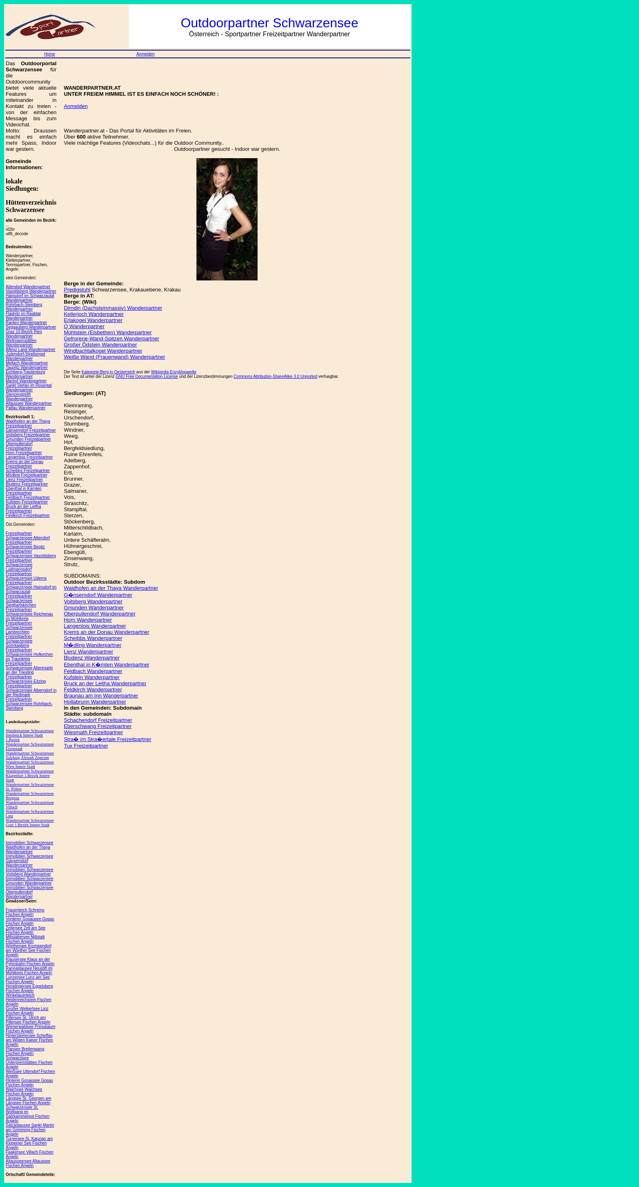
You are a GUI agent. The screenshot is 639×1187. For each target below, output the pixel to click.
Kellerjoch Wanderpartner (94, 314)
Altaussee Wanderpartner (29, 403)
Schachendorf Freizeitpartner (98, 720)
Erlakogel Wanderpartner (93, 320)
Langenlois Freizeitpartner (29, 457)
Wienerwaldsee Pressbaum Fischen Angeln (30, 1028)
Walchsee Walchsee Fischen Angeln (24, 1091)
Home (49, 54)
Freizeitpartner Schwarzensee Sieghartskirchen (21, 600)
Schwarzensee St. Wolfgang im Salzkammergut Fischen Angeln (27, 1114)
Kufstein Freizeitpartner (27, 502)
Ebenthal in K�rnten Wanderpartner (107, 665)
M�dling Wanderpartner (92, 645)
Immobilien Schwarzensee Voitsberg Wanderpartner (29, 871)
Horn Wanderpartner (88, 620)
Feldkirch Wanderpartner (93, 689)
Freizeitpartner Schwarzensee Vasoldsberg (31, 553)
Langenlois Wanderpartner (95, 626)
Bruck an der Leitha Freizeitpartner (23, 508)
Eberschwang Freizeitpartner (98, 726)
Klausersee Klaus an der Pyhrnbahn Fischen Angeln (30, 961)
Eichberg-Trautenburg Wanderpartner (25, 374)
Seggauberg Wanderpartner (31, 327)
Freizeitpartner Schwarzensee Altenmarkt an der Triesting (29, 668)
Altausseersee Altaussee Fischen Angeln (28, 1163)
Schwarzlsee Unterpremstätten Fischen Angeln (29, 1062)
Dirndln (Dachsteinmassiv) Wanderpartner (113, 308)
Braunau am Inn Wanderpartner (101, 696)
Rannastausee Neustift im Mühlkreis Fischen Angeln (29, 970)
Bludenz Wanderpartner (92, 658)
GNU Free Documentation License (147, 376)
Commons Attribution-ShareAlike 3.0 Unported (275, 376)
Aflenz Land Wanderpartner (30, 349)
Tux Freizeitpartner (86, 746)
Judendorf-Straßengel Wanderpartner (25, 356)
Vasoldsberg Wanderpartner (31, 291)
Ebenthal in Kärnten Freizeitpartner (24, 490)
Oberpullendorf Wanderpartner (100, 614)
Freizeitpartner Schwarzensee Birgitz (25, 544)
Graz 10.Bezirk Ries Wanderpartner (24, 333)
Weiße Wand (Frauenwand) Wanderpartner (114, 357)
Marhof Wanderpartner (26, 381)
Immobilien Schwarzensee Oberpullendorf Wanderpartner (29, 892)
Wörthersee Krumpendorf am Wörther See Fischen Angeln (28, 950)
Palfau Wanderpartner (25, 408)
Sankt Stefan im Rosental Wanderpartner (29, 387)
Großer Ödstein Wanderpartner (100, 345)
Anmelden (146, 54)
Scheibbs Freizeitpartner (28, 470)
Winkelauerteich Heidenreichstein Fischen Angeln (28, 999)
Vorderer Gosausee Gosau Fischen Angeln (30, 921)
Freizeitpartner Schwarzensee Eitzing (26, 679)
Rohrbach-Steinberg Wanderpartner (24, 306)
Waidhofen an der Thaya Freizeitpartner (28, 423)
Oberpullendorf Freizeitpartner (19, 445)
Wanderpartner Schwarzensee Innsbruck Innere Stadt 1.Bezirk (30, 735)
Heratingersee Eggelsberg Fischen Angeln (29, 988)
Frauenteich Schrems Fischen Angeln (25, 912)
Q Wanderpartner (84, 326)
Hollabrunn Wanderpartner (95, 702)
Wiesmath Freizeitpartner (93, 732)
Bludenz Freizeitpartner (27, 484)
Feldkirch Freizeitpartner (28, 515)
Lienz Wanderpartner (88, 652)
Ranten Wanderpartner (26, 322)
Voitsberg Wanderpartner (93, 601)
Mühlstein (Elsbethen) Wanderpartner (108, 332)
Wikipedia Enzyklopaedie (173, 372)
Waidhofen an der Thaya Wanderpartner (111, 588)
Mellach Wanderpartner (27, 363)
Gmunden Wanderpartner (94, 608)
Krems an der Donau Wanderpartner (107, 632)
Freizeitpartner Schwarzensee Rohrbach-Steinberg (29, 703)
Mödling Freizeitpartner (26, 475)
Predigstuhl (77, 290)
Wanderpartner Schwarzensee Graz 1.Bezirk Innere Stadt (30, 822)
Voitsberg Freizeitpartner (28, 434)
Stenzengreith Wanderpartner (19, 396)
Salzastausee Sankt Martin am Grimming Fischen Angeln (30, 1129)
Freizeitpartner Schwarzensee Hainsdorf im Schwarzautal (31, 587)
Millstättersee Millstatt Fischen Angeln (25, 939)
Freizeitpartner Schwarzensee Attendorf (28, 535)
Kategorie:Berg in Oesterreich (108, 372)
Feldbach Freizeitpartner (28, 497)
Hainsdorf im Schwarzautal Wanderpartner (30, 297)
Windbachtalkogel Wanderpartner (103, 351)
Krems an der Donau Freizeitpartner (24, 463)
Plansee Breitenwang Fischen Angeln (25, 1051)
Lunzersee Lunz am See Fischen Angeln (28, 979)
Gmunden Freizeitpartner (28, 439)
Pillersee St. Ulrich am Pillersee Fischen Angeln (28, 1019)
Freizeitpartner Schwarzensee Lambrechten (19, 627)
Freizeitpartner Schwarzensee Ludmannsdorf (19, 564)
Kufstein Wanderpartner (92, 677)
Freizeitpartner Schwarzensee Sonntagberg (19, 641)
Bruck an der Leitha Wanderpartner (105, 683)
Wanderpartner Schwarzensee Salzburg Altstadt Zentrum (30, 755)
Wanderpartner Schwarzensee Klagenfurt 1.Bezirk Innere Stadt (30, 775)
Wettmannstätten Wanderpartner (21, 342)
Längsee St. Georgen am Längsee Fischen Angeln (28, 1100)
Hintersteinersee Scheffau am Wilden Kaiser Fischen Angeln (29, 1040)
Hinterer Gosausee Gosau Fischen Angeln (29, 1082)
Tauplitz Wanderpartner (27, 367)
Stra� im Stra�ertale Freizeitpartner (108, 739)
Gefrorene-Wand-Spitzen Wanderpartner (111, 338)
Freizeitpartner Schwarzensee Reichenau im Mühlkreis (29, 614)
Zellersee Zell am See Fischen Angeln (25, 930)
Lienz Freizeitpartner (24, 479)
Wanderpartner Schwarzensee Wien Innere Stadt (30, 764)
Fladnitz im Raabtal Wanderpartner (23, 315)
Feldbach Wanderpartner (93, 671)
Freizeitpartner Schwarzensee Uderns (26, 575)
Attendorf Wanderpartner (28, 287)
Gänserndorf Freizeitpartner (31, 430)
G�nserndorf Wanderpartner (98, 595)
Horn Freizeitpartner (24, 452)
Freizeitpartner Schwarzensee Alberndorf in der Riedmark (31, 690)
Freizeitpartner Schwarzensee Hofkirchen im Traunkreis (29, 654)
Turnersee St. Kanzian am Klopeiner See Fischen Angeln (29, 1143)
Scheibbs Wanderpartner (93, 638)
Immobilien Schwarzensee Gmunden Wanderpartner (29, 880)
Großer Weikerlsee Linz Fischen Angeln (27, 1010)
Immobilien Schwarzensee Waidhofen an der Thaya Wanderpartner (29, 847)
